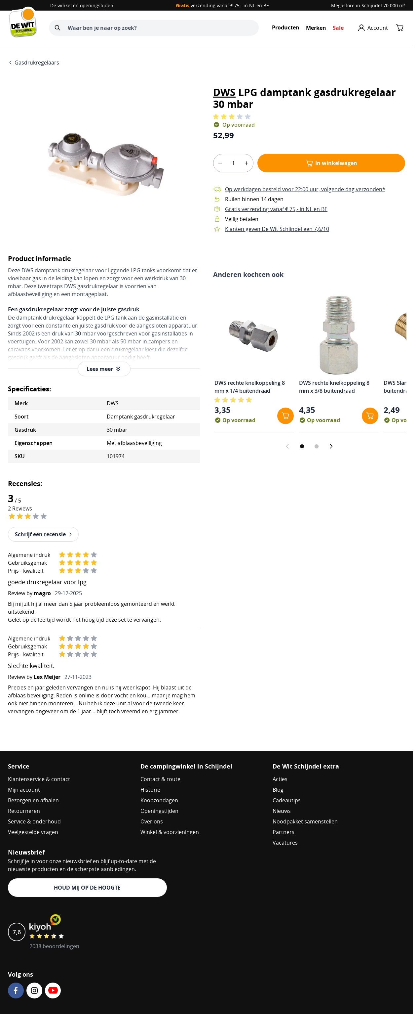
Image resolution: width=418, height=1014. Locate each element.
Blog (278, 789)
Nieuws (282, 811)
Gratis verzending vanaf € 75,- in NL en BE (276, 209)
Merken (316, 27)
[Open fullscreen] (104, 162)
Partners (283, 832)
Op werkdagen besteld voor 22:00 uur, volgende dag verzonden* (305, 189)
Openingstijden (159, 811)
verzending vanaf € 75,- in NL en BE (222, 5)
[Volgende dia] (331, 446)
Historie (150, 789)
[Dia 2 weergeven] (316, 446)
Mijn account (24, 789)
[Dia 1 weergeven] (302, 446)
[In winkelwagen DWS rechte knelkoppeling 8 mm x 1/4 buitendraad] (285, 416)
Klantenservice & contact (39, 779)
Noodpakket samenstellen (305, 821)
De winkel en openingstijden (81, 5)
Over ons (151, 821)
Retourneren (24, 811)
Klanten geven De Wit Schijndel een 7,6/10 (277, 229)
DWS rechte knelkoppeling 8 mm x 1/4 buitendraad (249, 386)
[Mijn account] (373, 27)
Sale (338, 27)
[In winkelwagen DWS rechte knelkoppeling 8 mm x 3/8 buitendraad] (370, 416)
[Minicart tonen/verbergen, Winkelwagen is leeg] (400, 27)
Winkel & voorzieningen (169, 832)
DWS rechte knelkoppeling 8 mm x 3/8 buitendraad (334, 386)
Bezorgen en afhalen (33, 800)
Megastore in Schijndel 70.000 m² (368, 5)
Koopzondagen (159, 800)
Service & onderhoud (34, 821)
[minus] (220, 163)
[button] (233, 117)
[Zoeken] (57, 28)
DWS (224, 92)
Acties (280, 779)
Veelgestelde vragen (33, 832)
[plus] (246, 163)
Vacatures (285, 842)
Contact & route (160, 779)
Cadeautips (287, 800)
